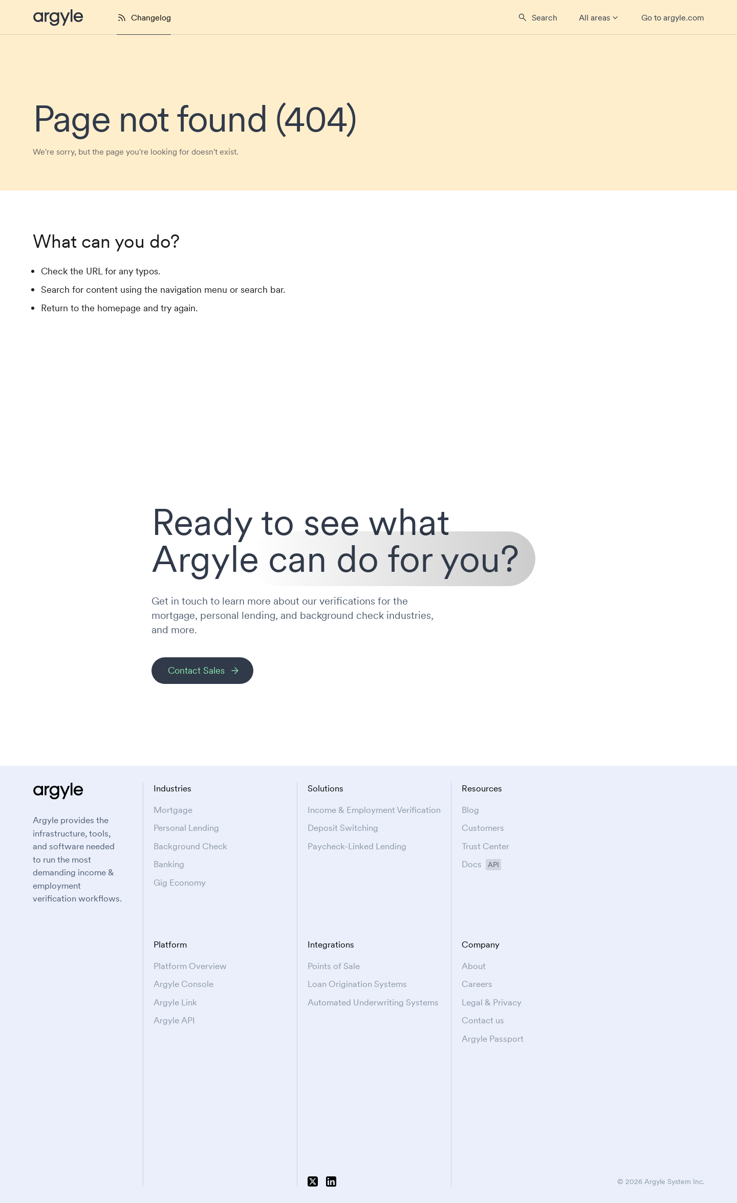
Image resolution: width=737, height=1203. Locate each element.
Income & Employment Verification (374, 809)
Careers (477, 984)
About (474, 966)
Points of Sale (334, 966)
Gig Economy (180, 882)
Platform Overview (190, 966)
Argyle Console (183, 984)
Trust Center (485, 846)
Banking (169, 864)
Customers (483, 827)
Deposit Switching (343, 827)
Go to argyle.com (672, 17)
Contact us (483, 1020)
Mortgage (173, 809)
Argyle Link (175, 1002)
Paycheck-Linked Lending (357, 846)
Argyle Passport (493, 1038)
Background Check (190, 846)
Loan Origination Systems (357, 984)
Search (544, 17)
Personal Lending (186, 827)
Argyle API (174, 1020)
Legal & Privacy (492, 1002)
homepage (119, 308)
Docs (481, 864)
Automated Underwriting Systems (373, 1002)
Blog (470, 809)
